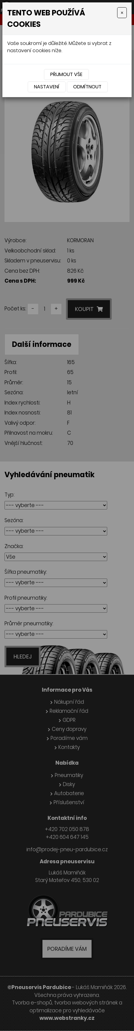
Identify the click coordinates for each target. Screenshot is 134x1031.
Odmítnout (87, 86)
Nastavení (46, 86)
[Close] (122, 12)
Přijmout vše (66, 74)
